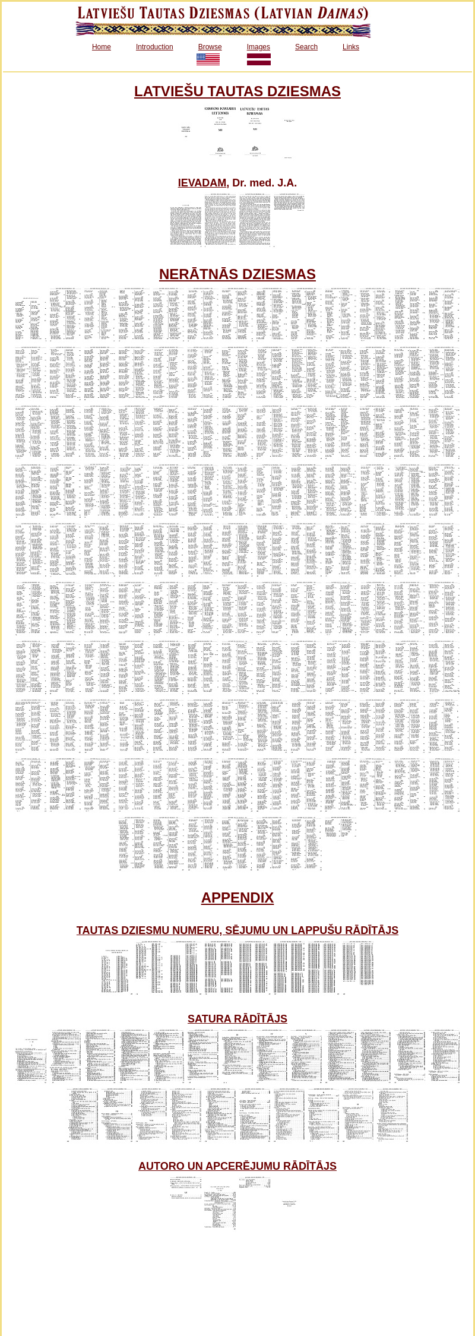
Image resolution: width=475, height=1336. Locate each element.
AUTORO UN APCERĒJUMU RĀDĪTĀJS (237, 1166)
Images (258, 47)
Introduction (154, 47)
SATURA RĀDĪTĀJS (237, 1019)
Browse (210, 47)
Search (306, 47)
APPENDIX (237, 897)
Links (351, 47)
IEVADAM (202, 183)
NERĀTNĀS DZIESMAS (237, 274)
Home (101, 47)
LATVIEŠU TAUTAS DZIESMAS (237, 91)
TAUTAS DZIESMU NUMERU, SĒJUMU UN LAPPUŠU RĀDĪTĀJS (237, 930)
